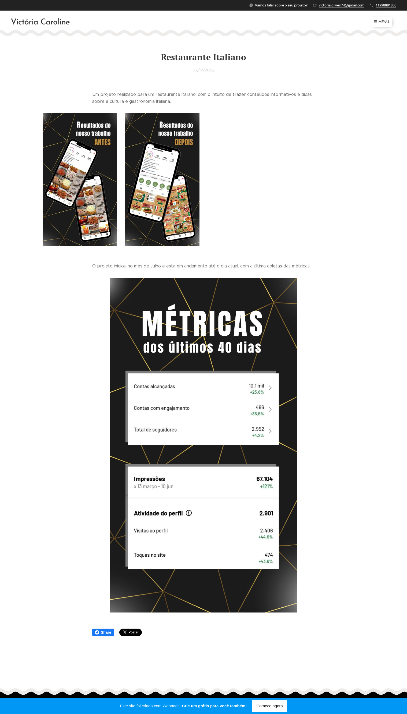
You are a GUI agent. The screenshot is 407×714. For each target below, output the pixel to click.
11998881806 (386, 5)
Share (103, 632)
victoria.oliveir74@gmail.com (341, 5)
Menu (381, 21)
